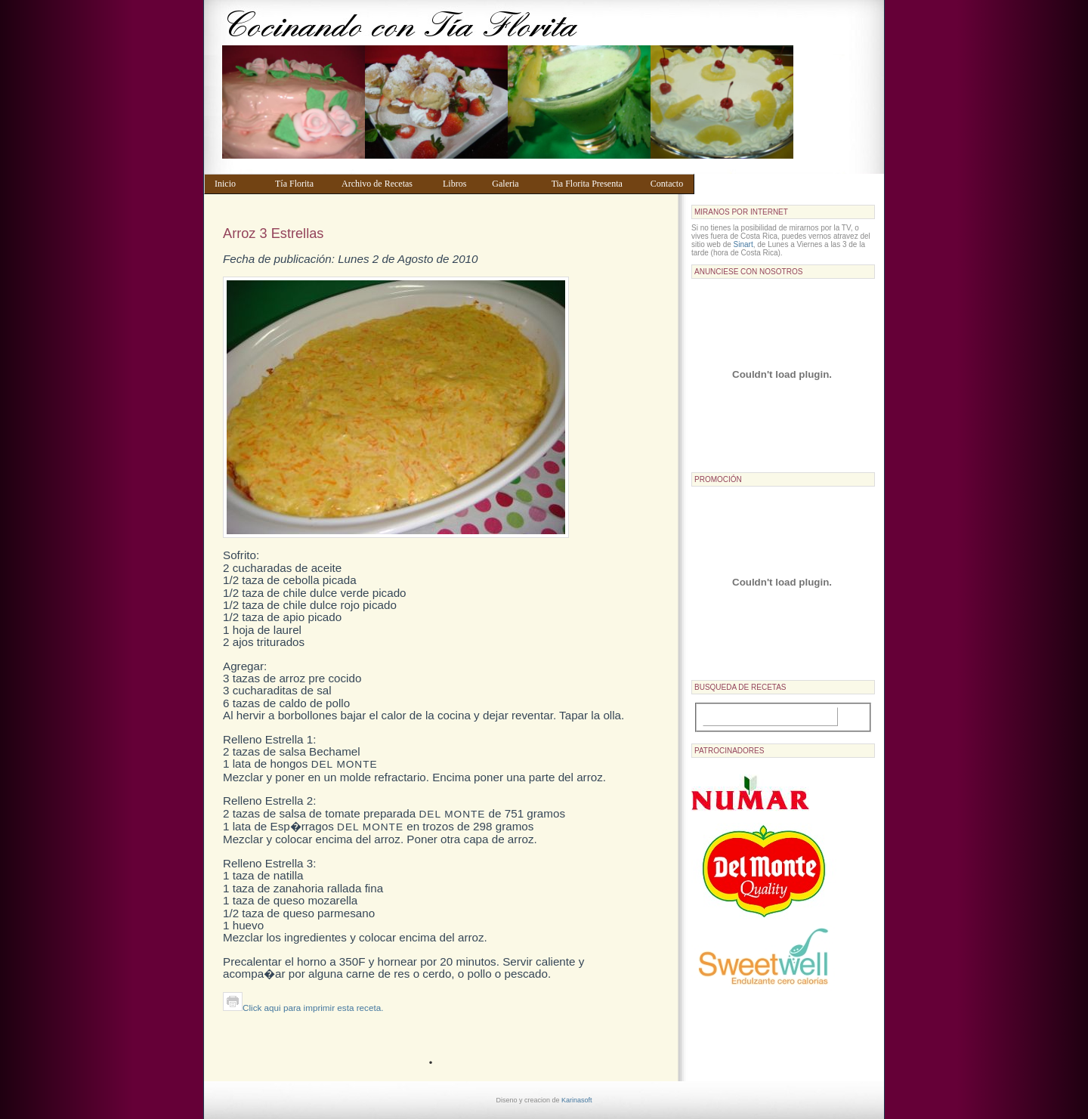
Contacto (669, 183)
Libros (460, 183)
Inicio (238, 183)
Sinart (743, 244)
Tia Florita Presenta (594, 183)
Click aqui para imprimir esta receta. (303, 1007)
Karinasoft (576, 1100)
